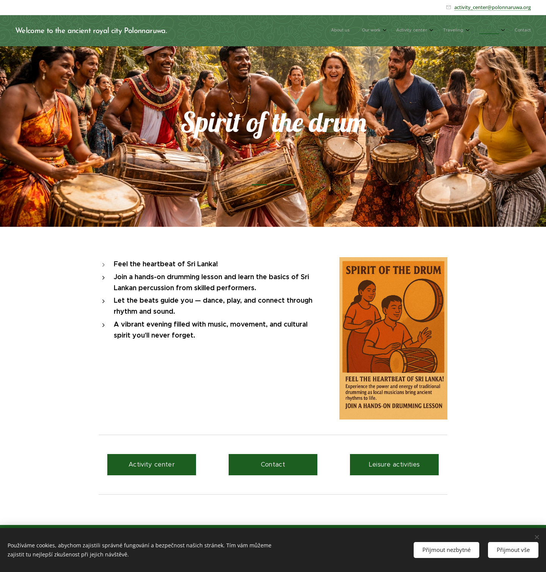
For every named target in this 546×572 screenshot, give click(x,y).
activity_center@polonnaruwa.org (492, 7)
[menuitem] (457, 30)
